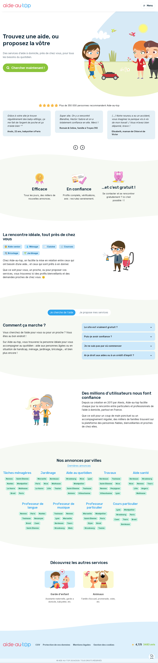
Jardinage (48, 473)
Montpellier (22, 484)
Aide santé (141, 473)
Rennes (9, 479)
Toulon (58, 488)
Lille (49, 488)
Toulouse (87, 488)
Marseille (42, 479)
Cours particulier (125, 504)
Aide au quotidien (79, 473)
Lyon (90, 479)
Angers (144, 488)
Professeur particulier (94, 505)
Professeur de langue (32, 505)
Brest (13, 493)
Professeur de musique (63, 505)
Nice (46, 484)
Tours (150, 484)
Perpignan (115, 488)
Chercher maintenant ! (25, 68)
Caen (36, 523)
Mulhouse (23, 488)
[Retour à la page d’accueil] (17, 5)
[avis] (139, 645)
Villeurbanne (84, 493)
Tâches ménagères (17, 473)
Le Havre (11, 488)
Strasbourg (71, 479)
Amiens (71, 493)
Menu (148, 5)
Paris (21, 493)
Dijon (90, 523)
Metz (70, 528)
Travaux (110, 473)
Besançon (38, 518)
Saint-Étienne (22, 479)
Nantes (10, 484)
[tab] (61, 313)
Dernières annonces (79, 465)
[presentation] (76, 147)
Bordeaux (54, 479)
